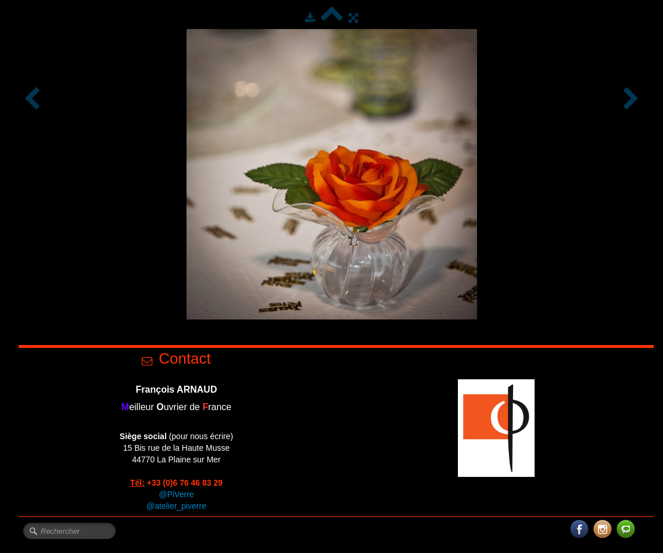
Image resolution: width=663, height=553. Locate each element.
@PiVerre (176, 494)
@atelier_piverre (176, 506)
